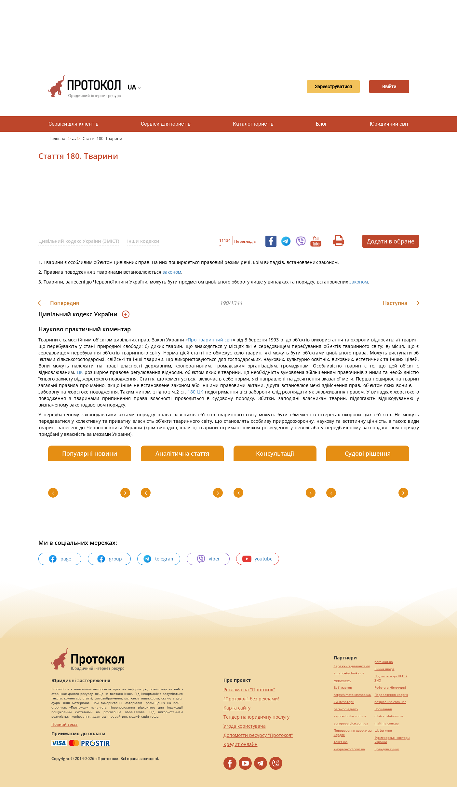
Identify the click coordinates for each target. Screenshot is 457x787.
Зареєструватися (324, 86)
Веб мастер (343, 687)
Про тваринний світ (210, 340)
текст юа (341, 742)
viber (208, 558)
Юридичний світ (389, 124)
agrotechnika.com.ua (350, 716)
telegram (159, 558)
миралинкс (342, 680)
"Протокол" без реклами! (251, 699)
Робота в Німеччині (390, 687)
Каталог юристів (253, 124)
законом (172, 272)
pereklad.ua (383, 662)
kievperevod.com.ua (349, 749)
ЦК (80, 372)
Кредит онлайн (240, 744)
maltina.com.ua (386, 723)
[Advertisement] (229, 32)
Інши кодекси (143, 241)
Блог (321, 124)
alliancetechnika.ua (349, 673)
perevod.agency (346, 709)
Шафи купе (383, 730)
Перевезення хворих (391, 695)
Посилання (383, 709)
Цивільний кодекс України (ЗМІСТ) (78, 241)
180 (191, 392)
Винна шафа (384, 669)
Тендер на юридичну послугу (256, 717)
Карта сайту (236, 708)
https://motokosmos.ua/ (352, 695)
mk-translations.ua (389, 716)
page (59, 558)
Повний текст (64, 724)
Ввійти (386, 86)
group (109, 558)
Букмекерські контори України (392, 740)
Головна (57, 138)
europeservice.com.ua (351, 723)
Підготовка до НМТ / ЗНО (390, 678)
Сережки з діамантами (352, 666)
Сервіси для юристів (166, 124)
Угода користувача (244, 726)
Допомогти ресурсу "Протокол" (258, 735)
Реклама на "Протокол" (249, 689)
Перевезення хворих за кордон (353, 732)
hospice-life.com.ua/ (390, 702)
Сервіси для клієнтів (73, 124)
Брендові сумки (386, 749)
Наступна (395, 303)
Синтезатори (344, 702)
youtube (257, 558)
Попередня (64, 303)
